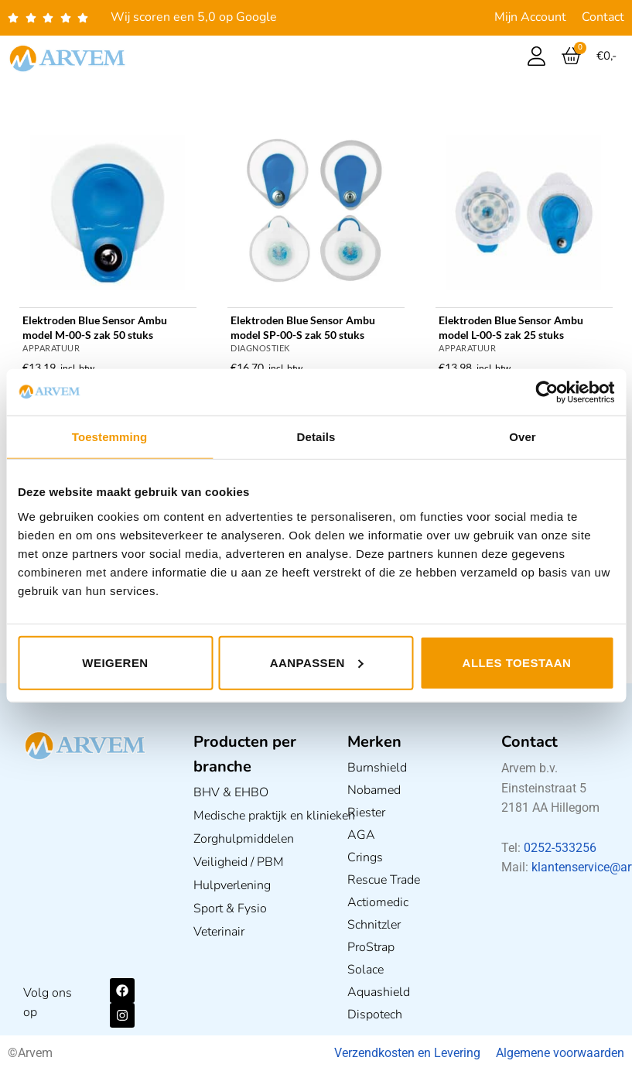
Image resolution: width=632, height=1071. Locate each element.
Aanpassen (317, 662)
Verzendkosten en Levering (407, 1052)
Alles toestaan (517, 662)
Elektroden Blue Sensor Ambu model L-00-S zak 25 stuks (511, 327)
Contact (603, 17)
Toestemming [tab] (110, 436)
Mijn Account (530, 17)
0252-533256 (560, 847)
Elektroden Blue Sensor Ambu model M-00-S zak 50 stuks (94, 327)
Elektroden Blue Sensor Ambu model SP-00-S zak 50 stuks (303, 327)
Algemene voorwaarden (560, 1052)
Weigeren (115, 662)
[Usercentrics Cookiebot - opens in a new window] (546, 392)
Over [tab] (522, 436)
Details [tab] (316, 436)
